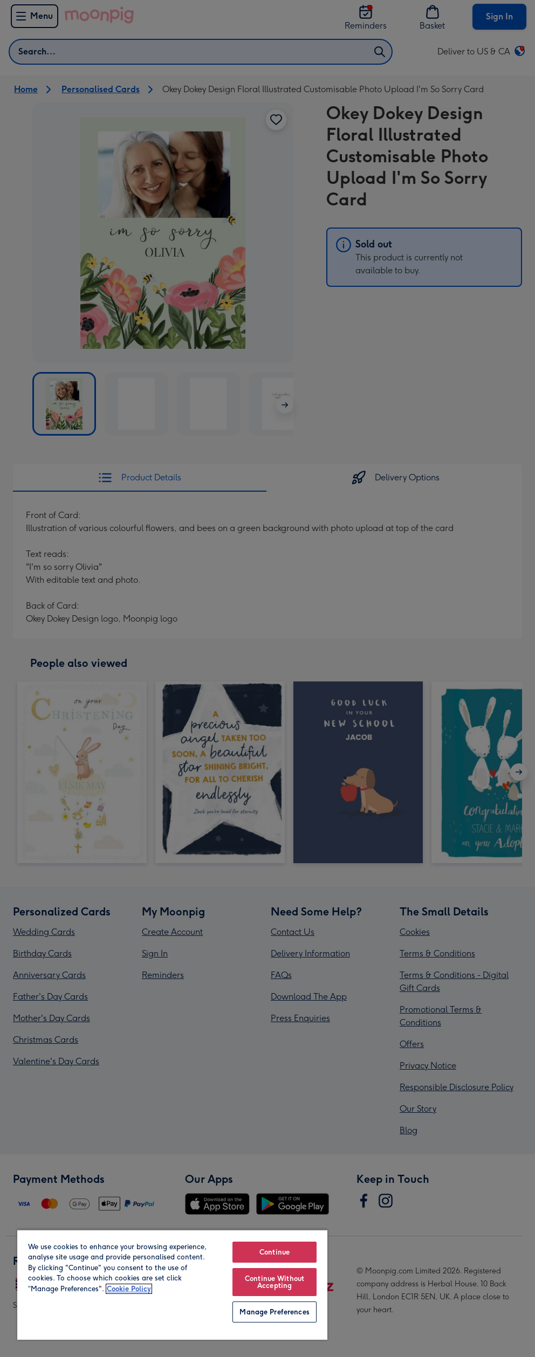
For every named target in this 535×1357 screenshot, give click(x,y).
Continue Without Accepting (274, 1282)
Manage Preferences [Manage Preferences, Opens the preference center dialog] (274, 1312)
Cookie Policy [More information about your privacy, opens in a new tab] (129, 1289)
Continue (274, 1252)
